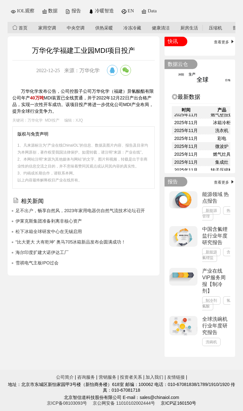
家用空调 (47, 27)
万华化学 (35, 120)
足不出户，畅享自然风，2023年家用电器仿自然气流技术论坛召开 (80, 210)
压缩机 (215, 27)
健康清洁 (161, 27)
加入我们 (154, 377)
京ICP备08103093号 (67, 403)
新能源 (211, 210)
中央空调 (75, 27)
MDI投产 (52, 120)
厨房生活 (189, 27)
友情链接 (176, 377)
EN (128, 10)
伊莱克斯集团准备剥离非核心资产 (49, 221)
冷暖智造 (101, 10)
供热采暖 (104, 27)
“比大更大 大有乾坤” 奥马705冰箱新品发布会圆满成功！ (71, 241)
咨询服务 (86, 377)
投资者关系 (131, 377)
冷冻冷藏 (132, 27)
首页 (20, 27)
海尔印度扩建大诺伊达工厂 (42, 252)
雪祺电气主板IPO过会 (37, 262)
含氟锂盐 (216, 255)
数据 (50, 10)
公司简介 (65, 377)
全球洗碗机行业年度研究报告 (214, 325)
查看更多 (224, 42)
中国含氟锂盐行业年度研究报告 (214, 235)
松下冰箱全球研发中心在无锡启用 (49, 231)
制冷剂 (211, 300)
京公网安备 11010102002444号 (124, 403)
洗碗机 (211, 342)
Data (149, 10)
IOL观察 (22, 10)
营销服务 (107, 377)
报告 (73, 10)
